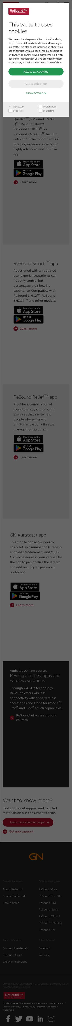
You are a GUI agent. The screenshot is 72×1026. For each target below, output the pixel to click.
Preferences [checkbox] (47, 106)
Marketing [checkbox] (47, 110)
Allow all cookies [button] (36, 72)
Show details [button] (36, 93)
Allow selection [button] (36, 84)
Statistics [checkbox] (16, 110)
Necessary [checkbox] (16, 106)
